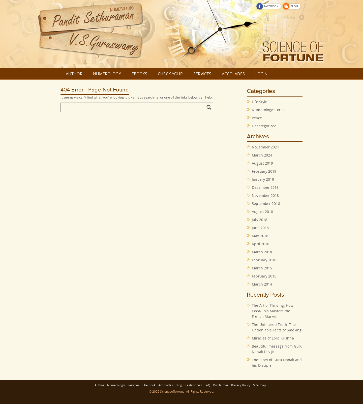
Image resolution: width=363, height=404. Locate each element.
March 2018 (262, 252)
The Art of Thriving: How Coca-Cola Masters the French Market (272, 311)
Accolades (165, 385)
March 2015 (262, 268)
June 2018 (260, 227)
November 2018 (265, 195)
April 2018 (260, 243)
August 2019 (262, 163)
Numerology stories (268, 109)
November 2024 (265, 147)
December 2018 (265, 187)
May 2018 (260, 235)
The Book (149, 385)
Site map (259, 385)
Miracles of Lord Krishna (273, 338)
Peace (257, 117)
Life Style (259, 101)
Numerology (116, 385)
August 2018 (262, 211)
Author (99, 385)
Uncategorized (264, 125)
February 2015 (264, 276)
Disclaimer (220, 385)
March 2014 (262, 284)
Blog (179, 385)
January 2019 (263, 179)
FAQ (207, 385)
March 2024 (262, 155)
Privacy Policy (240, 385)
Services (134, 385)
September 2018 (266, 203)
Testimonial (193, 385)
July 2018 (259, 219)
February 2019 (264, 171)
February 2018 (264, 260)
